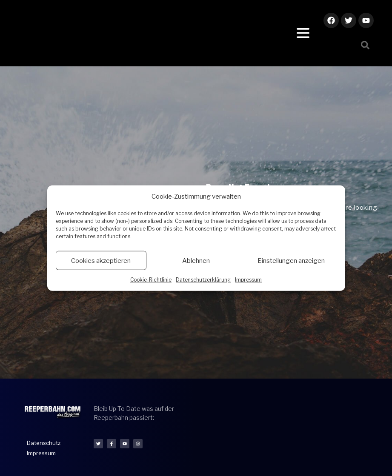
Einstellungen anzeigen (291, 260)
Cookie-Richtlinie (151, 279)
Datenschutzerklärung (203, 279)
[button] (365, 45)
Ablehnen (196, 260)
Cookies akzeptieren (101, 260)
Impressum (248, 279)
